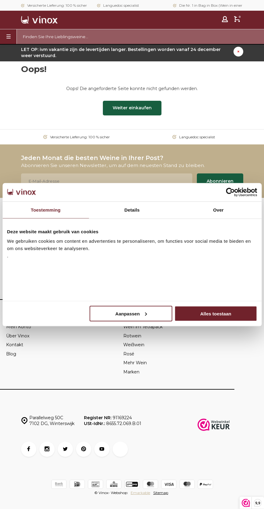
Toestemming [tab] (46, 209)
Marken (131, 372)
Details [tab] (132, 209)
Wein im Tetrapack (143, 326)
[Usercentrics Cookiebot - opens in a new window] (230, 192)
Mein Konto (18, 326)
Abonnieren (220, 181)
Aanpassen (131, 313)
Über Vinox (17, 336)
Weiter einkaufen (132, 108)
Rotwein (132, 336)
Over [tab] (218, 209)
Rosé (128, 354)
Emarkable (140, 492)
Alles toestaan (215, 313)
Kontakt (14, 344)
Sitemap (160, 492)
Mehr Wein (135, 362)
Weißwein (133, 344)
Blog (11, 354)
